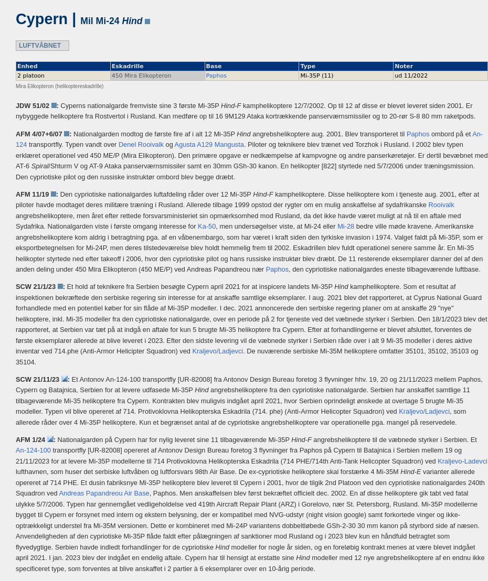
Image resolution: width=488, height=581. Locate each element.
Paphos (216, 75)
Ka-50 (207, 226)
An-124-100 (33, 450)
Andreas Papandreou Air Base (104, 493)
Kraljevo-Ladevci (462, 461)
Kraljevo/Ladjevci (217, 351)
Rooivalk (441, 205)
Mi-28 (345, 226)
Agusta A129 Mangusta (209, 144)
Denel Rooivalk (141, 144)
